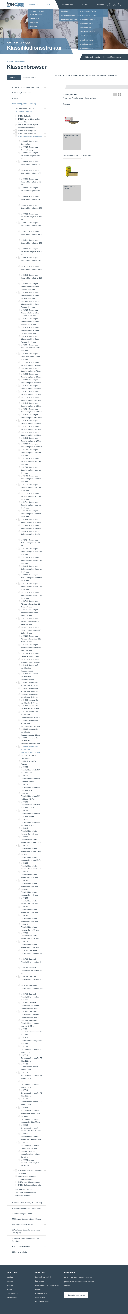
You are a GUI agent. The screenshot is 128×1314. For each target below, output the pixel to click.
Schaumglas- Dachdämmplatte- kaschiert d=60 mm (31, 470)
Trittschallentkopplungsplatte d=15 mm (31, 1040)
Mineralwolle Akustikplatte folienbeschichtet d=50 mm (31, 714)
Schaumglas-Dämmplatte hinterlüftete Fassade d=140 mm (30, 330)
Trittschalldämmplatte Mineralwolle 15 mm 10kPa (31, 840)
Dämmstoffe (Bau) (23, 111)
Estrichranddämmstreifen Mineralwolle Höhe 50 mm (30, 1110)
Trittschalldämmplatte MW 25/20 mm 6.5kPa (30, 787)
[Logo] (15, 4)
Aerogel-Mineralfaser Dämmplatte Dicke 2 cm (30, 1163)
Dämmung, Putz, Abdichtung (24, 104)
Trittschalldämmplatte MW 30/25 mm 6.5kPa (30, 796)
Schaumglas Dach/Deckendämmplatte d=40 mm (30, 348)
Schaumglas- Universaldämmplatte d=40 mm (31, 156)
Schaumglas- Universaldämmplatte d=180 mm (31, 278)
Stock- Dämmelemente (29, 1182)
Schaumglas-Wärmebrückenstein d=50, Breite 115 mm (30, 604)
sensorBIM (11, 1289)
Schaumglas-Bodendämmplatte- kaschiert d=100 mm (31, 569)
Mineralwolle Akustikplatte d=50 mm (29, 695)
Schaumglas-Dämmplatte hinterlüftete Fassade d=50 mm (30, 287)
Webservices (40, 1297)
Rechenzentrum (41, 1293)
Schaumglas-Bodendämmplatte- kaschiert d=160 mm (31, 595)
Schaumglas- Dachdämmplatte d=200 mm (31, 445)
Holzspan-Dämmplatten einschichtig (29, 120)
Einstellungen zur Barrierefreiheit (47, 1285)
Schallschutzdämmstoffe (29, 1185)
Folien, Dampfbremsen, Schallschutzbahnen (25, 1194)
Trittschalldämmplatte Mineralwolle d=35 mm (29, 875)
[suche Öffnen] (119, 6)
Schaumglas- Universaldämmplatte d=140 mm (31, 243)
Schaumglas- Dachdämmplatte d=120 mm (31, 398)
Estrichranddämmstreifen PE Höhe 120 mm (31, 1067)
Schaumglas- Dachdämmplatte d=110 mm (31, 393)
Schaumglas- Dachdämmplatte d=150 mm (31, 416)
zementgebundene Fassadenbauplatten (27, 1177)
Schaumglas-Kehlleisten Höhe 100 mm (30, 660)
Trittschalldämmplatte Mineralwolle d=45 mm (29, 892)
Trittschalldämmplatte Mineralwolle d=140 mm (30, 944)
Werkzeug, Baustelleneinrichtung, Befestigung (26, 1231)
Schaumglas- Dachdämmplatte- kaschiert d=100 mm (31, 487)
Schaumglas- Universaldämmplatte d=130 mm (31, 234)
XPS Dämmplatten (27, 134)
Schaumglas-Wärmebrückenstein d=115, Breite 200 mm (31, 648)
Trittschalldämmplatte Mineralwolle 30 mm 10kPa (31, 866)
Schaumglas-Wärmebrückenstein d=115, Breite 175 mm (31, 639)
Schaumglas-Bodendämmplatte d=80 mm (31, 526)
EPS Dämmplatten (27, 131)
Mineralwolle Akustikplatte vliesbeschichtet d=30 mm (30, 732)
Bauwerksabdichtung (24, 108)
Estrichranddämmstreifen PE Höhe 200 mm (31, 1102)
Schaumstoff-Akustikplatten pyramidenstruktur (30, 677)
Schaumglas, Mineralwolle (30, 136)
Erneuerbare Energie (21, 1247)
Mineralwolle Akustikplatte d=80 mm (29, 701)
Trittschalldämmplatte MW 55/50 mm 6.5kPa (30, 822)
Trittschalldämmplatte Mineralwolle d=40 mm (29, 883)
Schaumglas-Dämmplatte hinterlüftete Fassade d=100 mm (30, 313)
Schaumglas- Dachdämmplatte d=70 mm (31, 369)
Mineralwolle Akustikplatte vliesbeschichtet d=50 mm (30, 749)
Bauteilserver (12, 1297)
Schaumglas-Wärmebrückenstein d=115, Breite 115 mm (31, 630)
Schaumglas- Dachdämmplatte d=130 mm (31, 404)
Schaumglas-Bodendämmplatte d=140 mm (30, 543)
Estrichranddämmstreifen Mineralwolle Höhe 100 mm (31, 1128)
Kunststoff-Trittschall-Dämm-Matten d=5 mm (31, 971)
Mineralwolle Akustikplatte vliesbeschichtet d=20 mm (30, 723)
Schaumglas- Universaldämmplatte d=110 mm (31, 217)
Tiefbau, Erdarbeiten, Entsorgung (25, 87)
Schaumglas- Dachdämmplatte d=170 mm (31, 427)
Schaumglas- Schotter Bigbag (30, 148)
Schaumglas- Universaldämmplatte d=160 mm (31, 260)
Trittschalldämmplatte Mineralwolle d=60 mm (29, 910)
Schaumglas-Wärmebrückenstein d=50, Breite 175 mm (30, 613)
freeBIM (10, 1285)
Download (100, 5)
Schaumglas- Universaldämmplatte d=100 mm (31, 208)
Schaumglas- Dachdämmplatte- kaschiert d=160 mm (31, 514)
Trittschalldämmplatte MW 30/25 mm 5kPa (30, 770)
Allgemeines (33, 5)
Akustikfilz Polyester (28, 762)
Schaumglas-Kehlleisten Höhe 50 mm (30, 655)
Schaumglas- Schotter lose (30, 142)
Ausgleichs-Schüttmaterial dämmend (30, 1172)
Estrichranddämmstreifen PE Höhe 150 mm (31, 1084)
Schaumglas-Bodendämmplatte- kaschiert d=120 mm (31, 578)
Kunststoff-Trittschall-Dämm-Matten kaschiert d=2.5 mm (30, 1023)
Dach (15, 98)
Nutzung (85, 5)
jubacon (10, 1281)
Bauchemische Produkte (22, 1224)
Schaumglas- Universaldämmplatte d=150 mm (31, 252)
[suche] (32, 77)
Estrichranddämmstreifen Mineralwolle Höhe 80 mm (30, 1119)
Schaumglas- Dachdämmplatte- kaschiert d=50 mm (31, 461)
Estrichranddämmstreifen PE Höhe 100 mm (31, 1058)
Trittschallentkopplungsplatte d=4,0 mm (31, 1032)
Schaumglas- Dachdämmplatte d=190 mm (31, 439)
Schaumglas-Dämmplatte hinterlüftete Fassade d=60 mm (30, 295)
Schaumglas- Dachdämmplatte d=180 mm (31, 433)
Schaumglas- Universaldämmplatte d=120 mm (31, 225)
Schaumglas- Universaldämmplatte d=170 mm (31, 269)
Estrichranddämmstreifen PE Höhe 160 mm (31, 1093)
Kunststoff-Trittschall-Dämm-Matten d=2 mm (31, 953)
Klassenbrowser (67, 5)
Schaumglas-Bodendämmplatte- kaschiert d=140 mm (31, 586)
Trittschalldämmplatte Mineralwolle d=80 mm (29, 918)
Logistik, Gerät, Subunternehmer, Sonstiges (25, 1239)
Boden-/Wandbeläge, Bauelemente (26, 1208)
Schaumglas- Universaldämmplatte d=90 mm (31, 199)
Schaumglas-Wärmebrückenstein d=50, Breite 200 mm (30, 621)
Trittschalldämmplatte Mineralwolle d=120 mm (30, 936)
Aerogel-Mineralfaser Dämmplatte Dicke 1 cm (30, 1154)
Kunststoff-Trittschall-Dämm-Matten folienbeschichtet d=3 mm (30, 1014)
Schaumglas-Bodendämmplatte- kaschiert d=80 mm (31, 560)
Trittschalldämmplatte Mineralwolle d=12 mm (29, 831)
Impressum (39, 1281)
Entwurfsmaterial (19, 1252)
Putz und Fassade (23, 1190)
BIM (48, 5)
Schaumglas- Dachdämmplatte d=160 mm (31, 422)
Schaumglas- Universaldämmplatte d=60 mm (31, 173)
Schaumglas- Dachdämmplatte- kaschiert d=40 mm (31, 453)
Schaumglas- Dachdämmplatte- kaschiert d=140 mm (31, 505)
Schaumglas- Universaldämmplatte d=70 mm (31, 182)
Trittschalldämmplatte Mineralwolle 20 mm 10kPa (31, 848)
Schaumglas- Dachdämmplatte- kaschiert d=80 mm (31, 479)
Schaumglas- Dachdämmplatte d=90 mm (31, 381)
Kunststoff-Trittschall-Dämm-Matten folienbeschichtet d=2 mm (30, 1006)
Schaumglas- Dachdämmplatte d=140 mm (31, 410)
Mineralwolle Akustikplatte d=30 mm (29, 689)
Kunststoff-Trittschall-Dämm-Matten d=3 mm (31, 962)
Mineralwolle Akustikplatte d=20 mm (29, 684)
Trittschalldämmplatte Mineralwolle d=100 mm (30, 927)
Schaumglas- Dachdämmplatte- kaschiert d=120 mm (31, 496)
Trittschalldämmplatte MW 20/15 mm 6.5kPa (30, 779)
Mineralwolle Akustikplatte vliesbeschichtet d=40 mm (30, 741)
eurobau (10, 1277)
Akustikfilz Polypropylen (28, 756)
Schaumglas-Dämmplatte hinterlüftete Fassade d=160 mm (30, 339)
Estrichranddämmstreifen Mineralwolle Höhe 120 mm (31, 1137)
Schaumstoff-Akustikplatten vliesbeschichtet (30, 668)
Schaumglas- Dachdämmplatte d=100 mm (31, 387)
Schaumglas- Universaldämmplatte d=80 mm (31, 191)
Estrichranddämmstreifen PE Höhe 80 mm (31, 1049)
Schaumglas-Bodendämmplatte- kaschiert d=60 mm (31, 551)
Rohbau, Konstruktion (21, 93)
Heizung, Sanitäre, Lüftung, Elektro (26, 1219)
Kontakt (38, 1289)
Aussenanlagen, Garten (22, 1214)
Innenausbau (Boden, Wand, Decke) (27, 1203)
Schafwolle (24, 116)
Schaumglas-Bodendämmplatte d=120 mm (30, 534)
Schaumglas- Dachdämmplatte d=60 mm (31, 363)
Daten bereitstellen (42, 1302)
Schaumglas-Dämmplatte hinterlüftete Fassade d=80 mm (30, 304)
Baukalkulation (12, 1293)
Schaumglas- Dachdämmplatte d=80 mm (31, 375)
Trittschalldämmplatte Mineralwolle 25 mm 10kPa (31, 857)
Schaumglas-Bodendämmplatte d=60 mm (31, 521)
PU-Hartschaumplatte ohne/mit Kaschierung (28, 126)
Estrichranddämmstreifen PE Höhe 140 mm (31, 1075)
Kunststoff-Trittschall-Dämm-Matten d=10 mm (30, 997)
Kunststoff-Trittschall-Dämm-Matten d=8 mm (31, 988)
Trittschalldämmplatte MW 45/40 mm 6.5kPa (30, 813)
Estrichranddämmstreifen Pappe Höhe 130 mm (30, 1145)
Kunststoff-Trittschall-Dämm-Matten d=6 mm (31, 979)
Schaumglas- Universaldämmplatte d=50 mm (31, 164)
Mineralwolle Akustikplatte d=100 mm (30, 707)
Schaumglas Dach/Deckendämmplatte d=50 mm (30, 356)
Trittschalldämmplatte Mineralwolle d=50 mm (29, 901)
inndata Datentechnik (43, 1277)
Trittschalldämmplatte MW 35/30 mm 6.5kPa (30, 805)
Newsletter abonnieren (76, 1295)
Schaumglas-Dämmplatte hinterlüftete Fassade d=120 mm (30, 322)
